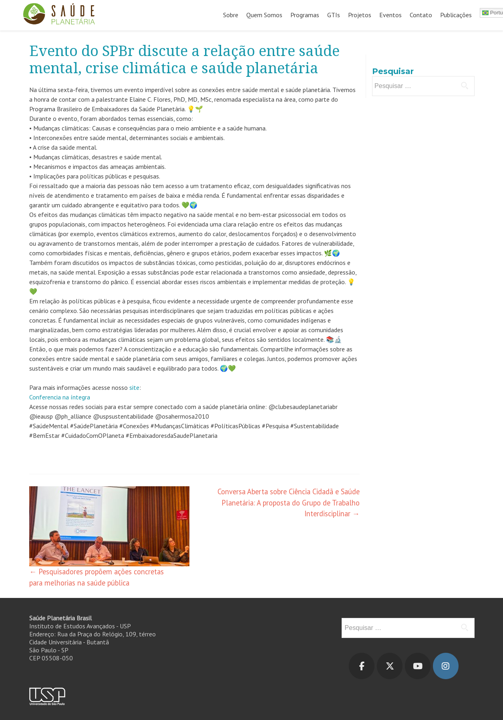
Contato (421, 15)
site (134, 387)
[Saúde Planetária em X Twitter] (389, 666)
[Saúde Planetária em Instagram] (446, 666)
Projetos (359, 15)
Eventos (390, 15)
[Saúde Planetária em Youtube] (418, 666)
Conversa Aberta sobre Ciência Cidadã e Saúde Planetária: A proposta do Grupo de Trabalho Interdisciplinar (288, 502)
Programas (304, 15)
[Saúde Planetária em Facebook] (361, 666)
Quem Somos (264, 15)
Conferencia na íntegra (59, 397)
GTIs (333, 15)
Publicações (456, 15)
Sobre (230, 15)
